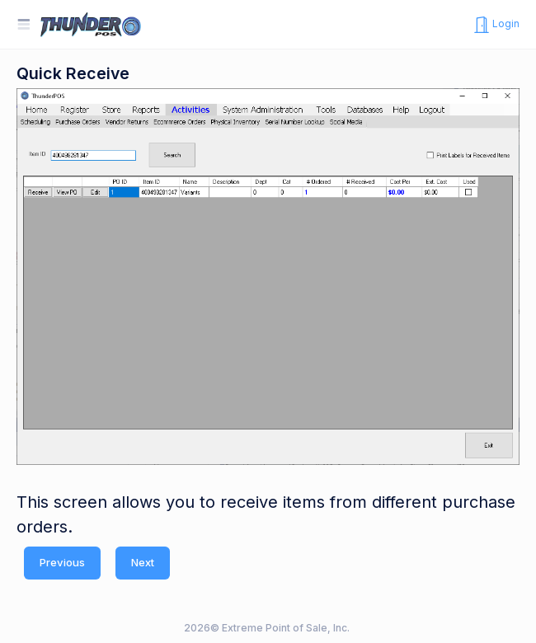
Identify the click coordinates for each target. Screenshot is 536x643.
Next (142, 562)
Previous (62, 562)
